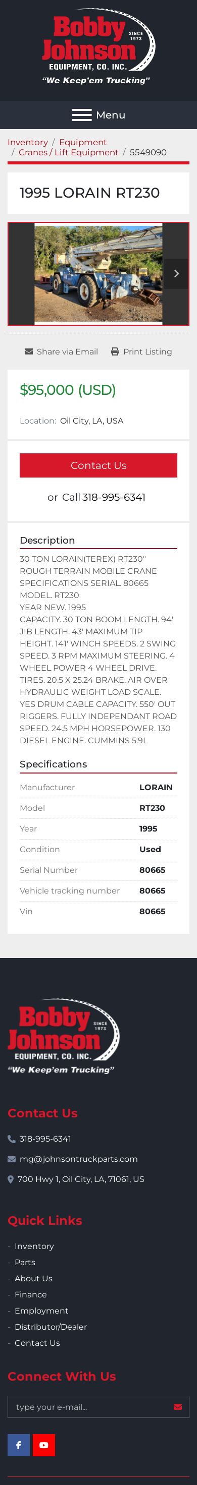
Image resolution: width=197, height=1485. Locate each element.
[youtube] (44, 1445)
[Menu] (82, 115)
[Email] (98, 1407)
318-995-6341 (113, 497)
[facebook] (19, 1445)
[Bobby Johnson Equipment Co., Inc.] (64, 1035)
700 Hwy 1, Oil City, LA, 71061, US (81, 1179)
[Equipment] (83, 142)
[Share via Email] (61, 352)
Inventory (34, 1246)
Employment (42, 1311)
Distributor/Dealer (51, 1327)
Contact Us (99, 465)
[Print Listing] (142, 352)
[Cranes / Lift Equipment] (69, 152)
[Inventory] (28, 142)
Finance (31, 1294)
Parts (25, 1262)
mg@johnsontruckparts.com (79, 1159)
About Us (34, 1278)
